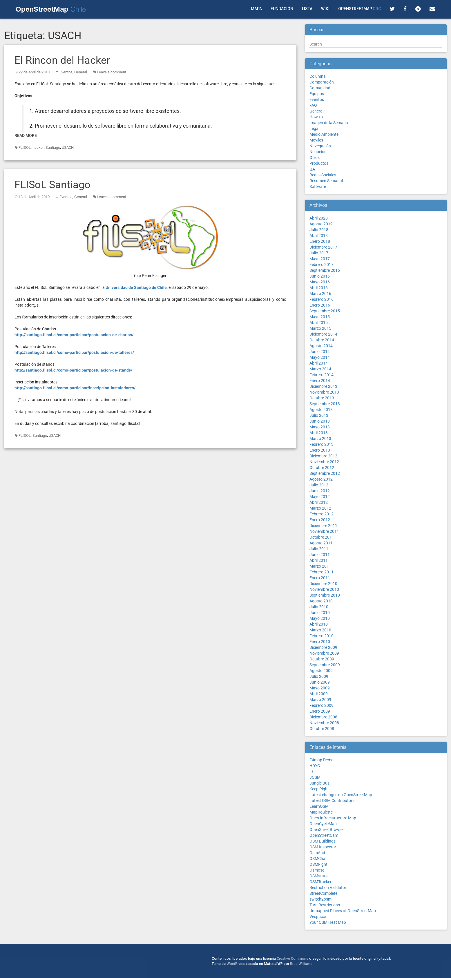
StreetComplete (323, 893)
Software (317, 186)
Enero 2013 (319, 450)
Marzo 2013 (320, 438)
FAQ (313, 105)
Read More (26, 135)
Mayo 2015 (319, 316)
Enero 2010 (319, 641)
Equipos (316, 93)
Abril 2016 (318, 287)
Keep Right (319, 789)
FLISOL (25, 147)
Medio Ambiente (323, 134)
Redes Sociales (322, 175)
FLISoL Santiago (52, 185)
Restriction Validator (327, 887)
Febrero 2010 (321, 635)
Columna (317, 76)
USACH (68, 147)
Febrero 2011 (321, 572)
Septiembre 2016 (324, 270)
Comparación (321, 82)
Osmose (316, 870)
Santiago (53, 147)
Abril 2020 (318, 218)
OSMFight (318, 864)
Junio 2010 (319, 612)
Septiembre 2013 (324, 403)
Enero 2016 (319, 305)
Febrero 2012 (321, 514)
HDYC (314, 765)
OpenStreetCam (323, 835)
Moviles (316, 140)
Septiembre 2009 (324, 664)
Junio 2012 (319, 490)
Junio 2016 (319, 276)
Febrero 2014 (321, 374)
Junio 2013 (319, 421)
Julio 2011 (318, 548)
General (80, 72)
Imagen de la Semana (328, 122)
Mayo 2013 (319, 427)
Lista (307, 8)
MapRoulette (321, 812)
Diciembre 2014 (323, 334)
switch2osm (320, 899)
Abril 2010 (318, 624)
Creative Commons (292, 958)
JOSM (314, 777)
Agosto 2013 (321, 409)
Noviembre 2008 (324, 722)
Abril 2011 (318, 560)
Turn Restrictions (324, 905)
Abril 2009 (318, 693)
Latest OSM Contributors (331, 800)
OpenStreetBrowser (327, 829)
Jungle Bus (319, 783)
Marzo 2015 (320, 328)
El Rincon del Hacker (62, 60)
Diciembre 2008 (323, 717)
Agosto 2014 (321, 345)
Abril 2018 (318, 235)
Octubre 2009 (321, 659)
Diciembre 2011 (323, 525)
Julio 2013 (318, 415)
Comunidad (319, 88)
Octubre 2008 (321, 728)
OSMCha (317, 858)
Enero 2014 (319, 380)
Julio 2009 (318, 676)
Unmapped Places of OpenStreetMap (342, 910)
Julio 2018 (318, 229)
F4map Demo (321, 760)
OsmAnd (317, 852)
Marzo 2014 (320, 369)
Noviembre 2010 (324, 589)
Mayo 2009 (319, 688)
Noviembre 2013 (324, 392)
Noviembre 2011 (324, 531)
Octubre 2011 (321, 537)
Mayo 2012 (319, 496)
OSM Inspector (322, 847)
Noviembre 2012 (324, 461)
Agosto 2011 (321, 543)
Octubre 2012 (321, 467)
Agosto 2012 (321, 479)
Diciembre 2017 (323, 247)
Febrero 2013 (321, 444)
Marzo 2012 (320, 508)
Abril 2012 (318, 502)
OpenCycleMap (323, 823)
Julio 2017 (318, 253)
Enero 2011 (319, 577)
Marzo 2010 (320, 630)
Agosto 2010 (321, 601)
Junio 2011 (319, 554)
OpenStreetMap (359, 8)
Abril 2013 (318, 432)
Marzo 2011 (320, 566)
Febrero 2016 (321, 299)
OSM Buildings (322, 841)
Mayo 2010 (319, 618)
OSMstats (318, 876)
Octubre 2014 (321, 340)
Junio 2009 (319, 682)
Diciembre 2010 (323, 583)
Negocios (317, 151)
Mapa (256, 8)
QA (312, 169)
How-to (316, 117)
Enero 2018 (319, 241)
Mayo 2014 (319, 357)
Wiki (325, 8)
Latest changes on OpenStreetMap (340, 794)
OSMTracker (320, 881)
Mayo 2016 (319, 282)
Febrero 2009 (321, 705)
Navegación (320, 146)
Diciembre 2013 (323, 386)
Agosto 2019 (321, 224)
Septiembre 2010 (324, 595)
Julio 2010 (318, 606)
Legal (314, 128)
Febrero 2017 (321, 264)
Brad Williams (301, 963)
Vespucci (317, 916)
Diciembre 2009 (323, 647)
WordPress (236, 963)
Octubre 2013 (321, 398)
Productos (318, 163)
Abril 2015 (318, 322)
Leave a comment (111, 72)
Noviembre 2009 (324, 653)
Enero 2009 (319, 711)
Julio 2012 (318, 485)
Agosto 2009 (321, 670)
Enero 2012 (319, 519)
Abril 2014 (318, 363)
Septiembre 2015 (324, 311)
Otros (314, 157)
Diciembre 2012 (323, 456)
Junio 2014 (319, 351)
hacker (38, 147)
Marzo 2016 (320, 293)
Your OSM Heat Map (327, 922)
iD (311, 771)
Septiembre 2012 (324, 473)
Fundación (282, 8)
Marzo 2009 (320, 699)
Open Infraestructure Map (332, 818)
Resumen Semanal (326, 180)
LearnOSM (319, 806)
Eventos (66, 72)
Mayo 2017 (319, 258)
